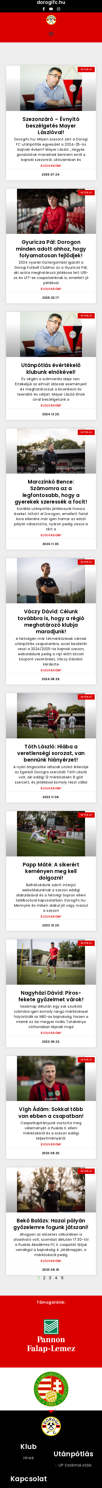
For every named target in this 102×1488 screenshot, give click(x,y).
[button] (51, 34)
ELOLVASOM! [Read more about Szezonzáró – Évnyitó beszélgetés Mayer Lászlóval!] (51, 166)
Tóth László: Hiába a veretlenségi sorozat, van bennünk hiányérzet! (51, 753)
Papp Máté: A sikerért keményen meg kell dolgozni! (51, 871)
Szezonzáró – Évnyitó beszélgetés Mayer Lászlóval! (51, 126)
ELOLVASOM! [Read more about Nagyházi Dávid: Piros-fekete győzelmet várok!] (51, 1033)
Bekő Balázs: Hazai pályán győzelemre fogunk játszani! (51, 1224)
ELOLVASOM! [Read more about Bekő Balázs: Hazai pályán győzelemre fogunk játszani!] (51, 1261)
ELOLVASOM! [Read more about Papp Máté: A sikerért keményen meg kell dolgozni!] (51, 916)
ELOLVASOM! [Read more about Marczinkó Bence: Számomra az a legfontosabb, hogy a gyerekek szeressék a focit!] (51, 535)
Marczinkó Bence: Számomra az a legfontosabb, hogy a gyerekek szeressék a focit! (51, 491)
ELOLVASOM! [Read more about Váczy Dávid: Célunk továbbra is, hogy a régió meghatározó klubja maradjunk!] (51, 670)
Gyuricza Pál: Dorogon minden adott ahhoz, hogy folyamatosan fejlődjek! (51, 248)
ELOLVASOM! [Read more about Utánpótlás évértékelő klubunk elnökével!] (51, 405)
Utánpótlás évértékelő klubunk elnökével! (51, 368)
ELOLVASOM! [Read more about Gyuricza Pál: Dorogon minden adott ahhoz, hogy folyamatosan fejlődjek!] (51, 289)
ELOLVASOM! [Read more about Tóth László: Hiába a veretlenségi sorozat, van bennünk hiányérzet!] (51, 788)
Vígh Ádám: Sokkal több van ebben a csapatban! (51, 1112)
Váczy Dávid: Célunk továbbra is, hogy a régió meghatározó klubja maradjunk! (51, 621)
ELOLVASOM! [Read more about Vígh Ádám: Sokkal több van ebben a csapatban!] (51, 1144)
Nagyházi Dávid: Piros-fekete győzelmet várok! (51, 996)
